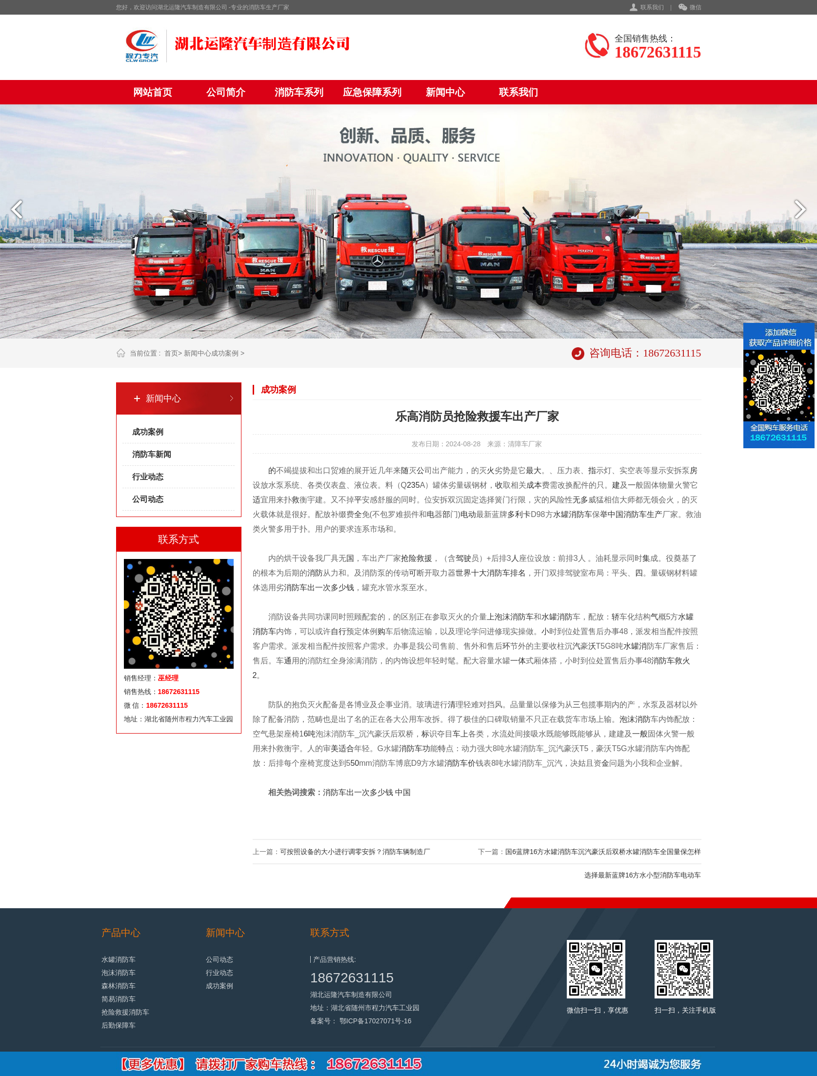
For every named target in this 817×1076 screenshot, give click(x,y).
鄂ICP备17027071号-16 (375, 1021)
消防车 (635, 514)
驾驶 (463, 558)
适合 (346, 748)
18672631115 (352, 977)
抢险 (409, 558)
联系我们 (652, 7)
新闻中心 (445, 92)
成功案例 (225, 353)
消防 (576, 514)
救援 (424, 558)
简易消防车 (118, 999)
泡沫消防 (635, 719)
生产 (654, 514)
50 (354, 763)
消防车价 (460, 763)
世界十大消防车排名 (491, 573)
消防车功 (414, 748)
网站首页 (152, 92)
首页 (171, 353)
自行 (338, 631)
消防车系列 (299, 92)
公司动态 (147, 499)
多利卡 (519, 514)
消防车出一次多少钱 (319, 587)
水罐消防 (557, 617)
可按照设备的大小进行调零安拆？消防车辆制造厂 (355, 852)
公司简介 (225, 92)
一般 (640, 734)
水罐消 (635, 646)
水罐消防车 (118, 959)
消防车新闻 (151, 454)
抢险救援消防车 (125, 1012)
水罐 (561, 514)
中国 (615, 514)
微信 (689, 7)
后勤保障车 (118, 1025)
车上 (460, 734)
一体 (518, 661)
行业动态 (147, 477)
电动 (468, 514)
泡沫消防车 (514, 617)
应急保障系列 (372, 92)
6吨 (309, 734)
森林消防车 (118, 986)
